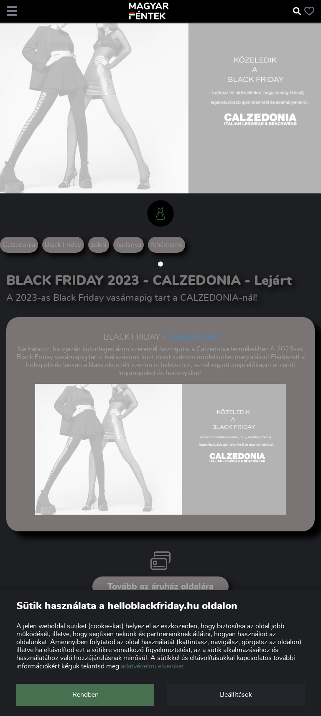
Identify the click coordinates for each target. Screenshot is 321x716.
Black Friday (63, 244)
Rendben (85, 694)
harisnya (128, 244)
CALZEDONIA (192, 337)
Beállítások (236, 694)
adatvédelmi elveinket (152, 666)
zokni (99, 244)
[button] (160, 264)
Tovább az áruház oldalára (160, 586)
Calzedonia (19, 244)
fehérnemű (167, 244)
